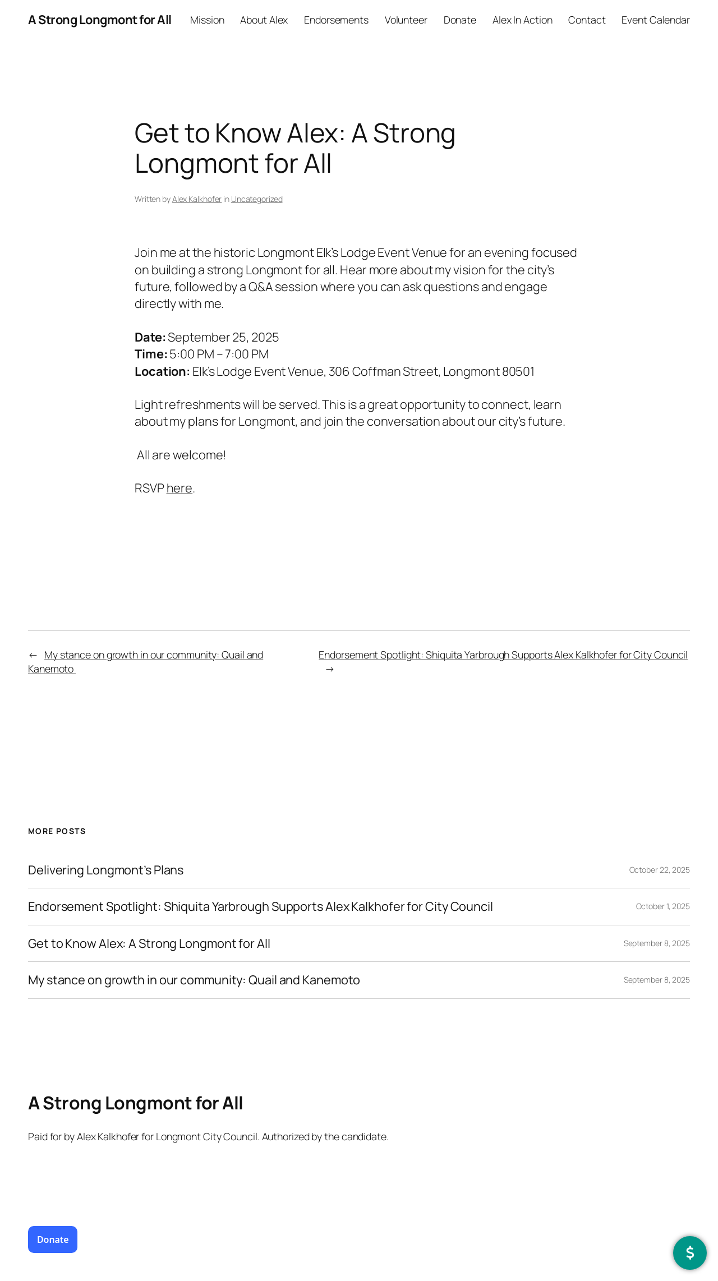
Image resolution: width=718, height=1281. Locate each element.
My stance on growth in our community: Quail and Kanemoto (195, 980)
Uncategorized (257, 198)
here (180, 488)
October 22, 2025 (659, 869)
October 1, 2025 (663, 906)
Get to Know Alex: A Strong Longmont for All (149, 943)
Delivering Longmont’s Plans (105, 870)
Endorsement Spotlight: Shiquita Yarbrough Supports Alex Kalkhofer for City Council (503, 654)
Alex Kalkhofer (197, 198)
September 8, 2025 (657, 943)
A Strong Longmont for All (100, 19)
